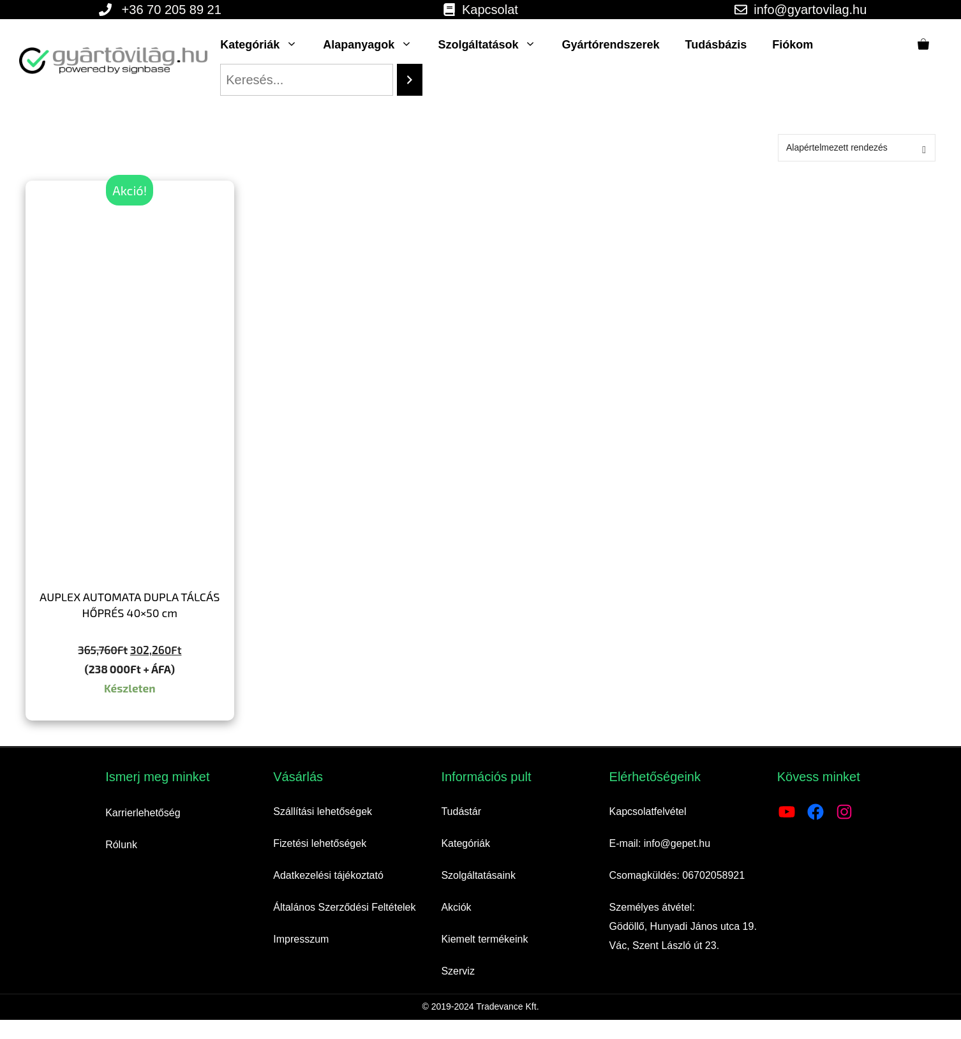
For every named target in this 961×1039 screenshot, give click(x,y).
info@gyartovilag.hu (810, 10)
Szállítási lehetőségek (322, 811)
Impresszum (301, 939)
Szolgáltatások (493, 45)
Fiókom (792, 44)
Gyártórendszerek (610, 44)
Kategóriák (265, 45)
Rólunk (121, 844)
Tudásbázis (716, 44)
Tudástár (461, 811)
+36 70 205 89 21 (171, 10)
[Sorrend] (856, 147)
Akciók (456, 907)
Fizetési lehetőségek (319, 843)
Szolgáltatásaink (478, 875)
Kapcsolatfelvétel (648, 811)
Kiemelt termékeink (484, 939)
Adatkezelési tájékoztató (328, 875)
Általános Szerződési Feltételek (344, 907)
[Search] (409, 80)
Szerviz (457, 971)
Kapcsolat (490, 10)
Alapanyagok (374, 45)
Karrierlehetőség (142, 812)
